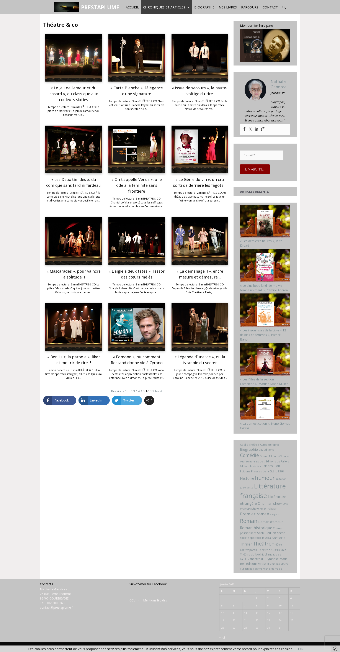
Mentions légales (155, 600)
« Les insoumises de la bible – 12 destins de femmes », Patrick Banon (263, 334)
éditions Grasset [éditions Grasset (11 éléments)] (257, 564)
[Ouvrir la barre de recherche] (284, 7)
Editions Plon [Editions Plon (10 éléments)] (271, 466)
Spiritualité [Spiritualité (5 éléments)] (278, 537)
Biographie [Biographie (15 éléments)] (249, 449)
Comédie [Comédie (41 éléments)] (249, 455)
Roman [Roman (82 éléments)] (248, 520)
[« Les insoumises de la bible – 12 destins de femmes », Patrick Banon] (265, 326)
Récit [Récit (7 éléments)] (253, 533)
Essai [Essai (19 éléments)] (279, 471)
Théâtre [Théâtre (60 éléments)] (262, 543)
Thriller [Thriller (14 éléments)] (246, 544)
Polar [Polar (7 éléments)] (263, 509)
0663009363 (56, 603)
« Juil (222, 637)
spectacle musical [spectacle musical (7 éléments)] (260, 538)
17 (152, 391)
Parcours (249, 7)
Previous (117, 391)
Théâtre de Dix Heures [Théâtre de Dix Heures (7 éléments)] (272, 550)
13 (133, 391)
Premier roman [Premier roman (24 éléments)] (254, 513)
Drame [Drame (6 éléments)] (264, 456)
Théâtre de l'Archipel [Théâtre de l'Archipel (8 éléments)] (253, 554)
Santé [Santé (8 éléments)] (261, 533)
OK (300, 649)
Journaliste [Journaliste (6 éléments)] (246, 487)
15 (143, 391)
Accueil (132, 7)
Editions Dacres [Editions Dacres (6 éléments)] (255, 461)
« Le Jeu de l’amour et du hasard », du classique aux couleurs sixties (73, 93)
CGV (132, 600)
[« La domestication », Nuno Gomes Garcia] (265, 419)
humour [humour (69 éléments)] (265, 477)
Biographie (204, 7)
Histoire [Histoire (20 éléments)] (247, 478)
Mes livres (228, 7)
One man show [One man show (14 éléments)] (270, 503)
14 (138, 391)
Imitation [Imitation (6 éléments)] (281, 478)
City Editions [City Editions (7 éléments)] (266, 450)
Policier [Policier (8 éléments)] (271, 509)
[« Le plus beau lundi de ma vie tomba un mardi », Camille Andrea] (265, 281)
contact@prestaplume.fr (57, 607)
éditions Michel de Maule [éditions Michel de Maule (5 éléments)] (267, 568)
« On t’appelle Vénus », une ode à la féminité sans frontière (136, 185)
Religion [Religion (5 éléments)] (274, 514)
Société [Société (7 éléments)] (244, 538)
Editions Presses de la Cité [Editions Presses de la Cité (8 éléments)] (257, 471)
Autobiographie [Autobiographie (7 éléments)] (270, 445)
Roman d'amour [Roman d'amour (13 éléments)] (270, 521)
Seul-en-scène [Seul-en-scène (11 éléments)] (275, 533)
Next (158, 391)
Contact (270, 7)
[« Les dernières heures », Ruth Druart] (265, 236)
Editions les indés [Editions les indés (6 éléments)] (250, 466)
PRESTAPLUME (100, 7)
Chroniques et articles (167, 7)
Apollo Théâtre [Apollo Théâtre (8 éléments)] (249, 445)
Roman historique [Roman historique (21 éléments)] (256, 527)
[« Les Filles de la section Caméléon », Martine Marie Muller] (265, 375)
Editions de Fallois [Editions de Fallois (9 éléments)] (277, 461)
